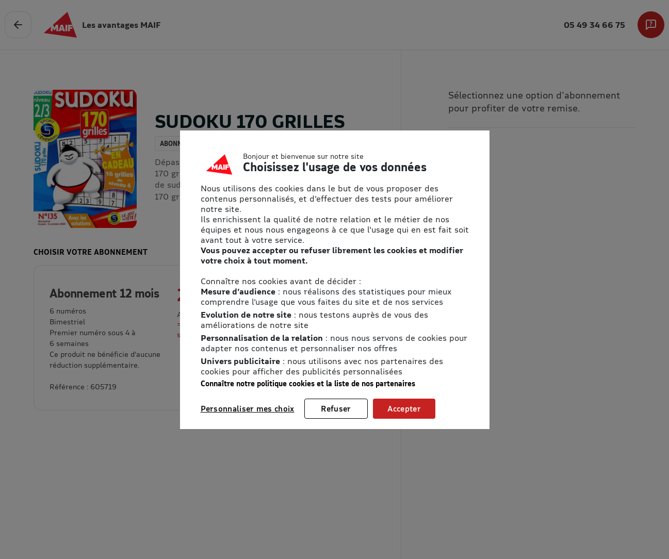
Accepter (404, 408)
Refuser (336, 408)
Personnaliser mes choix (248, 408)
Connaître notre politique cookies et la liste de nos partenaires (308, 383)
